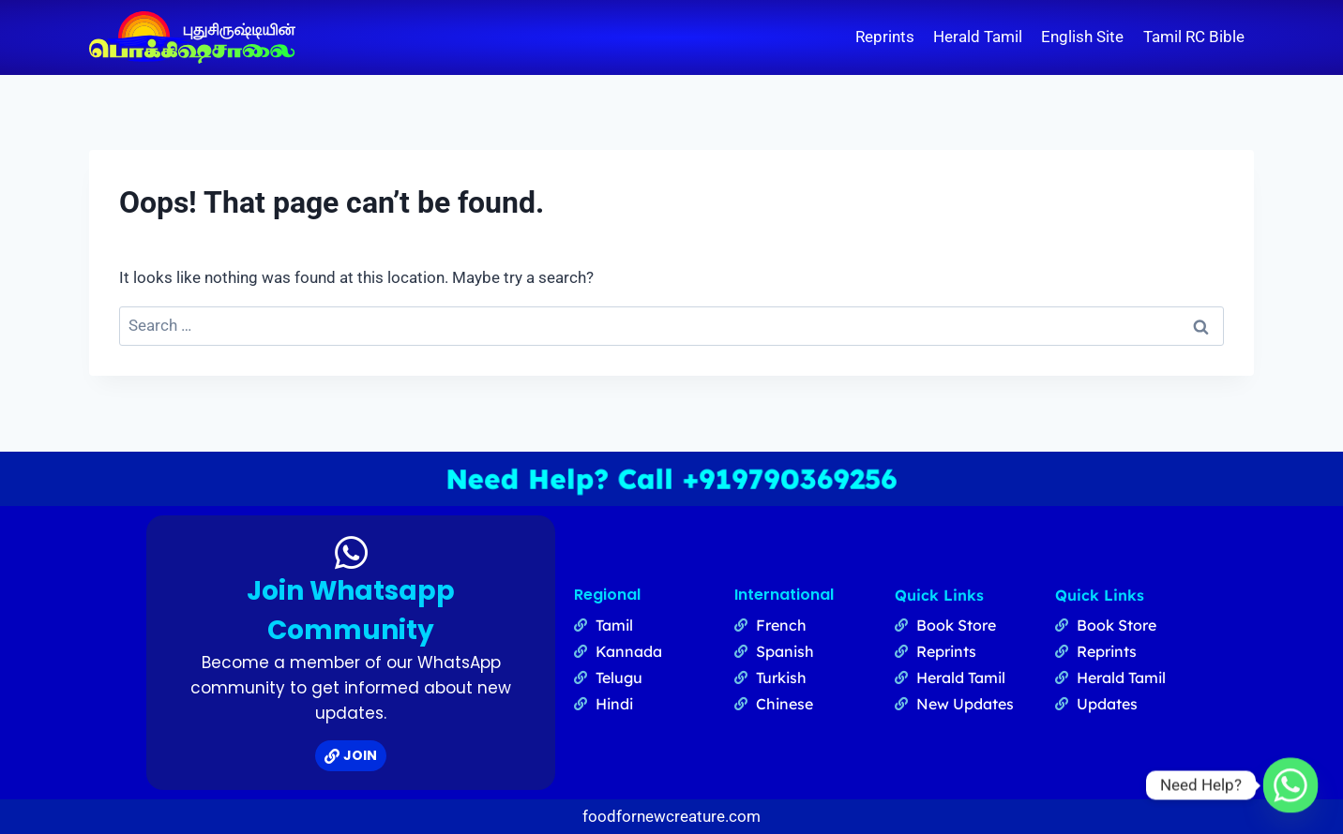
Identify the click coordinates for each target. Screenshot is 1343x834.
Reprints (884, 36)
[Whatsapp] (1290, 785)
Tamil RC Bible (1194, 36)
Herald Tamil (977, 36)
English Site (1082, 36)
